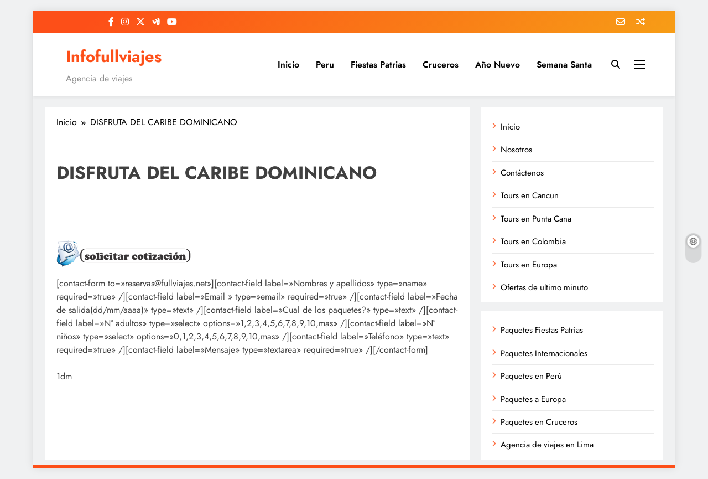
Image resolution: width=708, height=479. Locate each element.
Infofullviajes (114, 56)
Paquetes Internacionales (544, 353)
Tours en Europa (529, 265)
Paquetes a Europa (533, 399)
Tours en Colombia (533, 241)
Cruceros (441, 64)
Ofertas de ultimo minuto (544, 287)
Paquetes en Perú (531, 376)
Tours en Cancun (530, 195)
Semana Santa (564, 64)
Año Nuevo (497, 64)
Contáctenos (522, 173)
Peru (325, 64)
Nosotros (516, 149)
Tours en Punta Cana (536, 219)
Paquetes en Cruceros (539, 422)
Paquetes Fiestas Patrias (542, 330)
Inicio (288, 64)
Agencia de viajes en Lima (547, 445)
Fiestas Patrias (378, 64)
